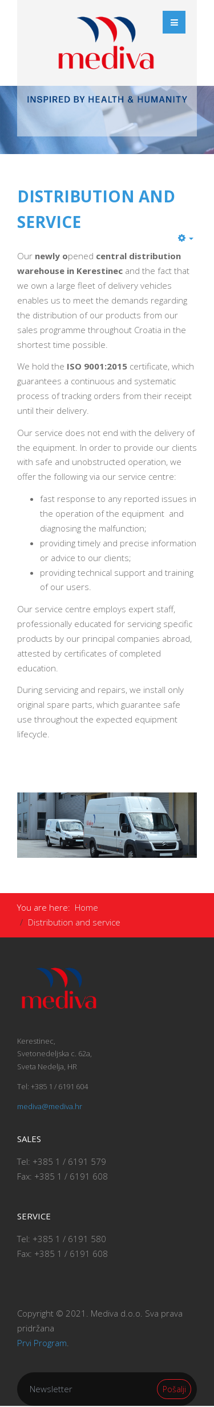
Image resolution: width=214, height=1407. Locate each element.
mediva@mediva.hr (49, 1106)
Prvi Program (42, 1342)
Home (86, 907)
